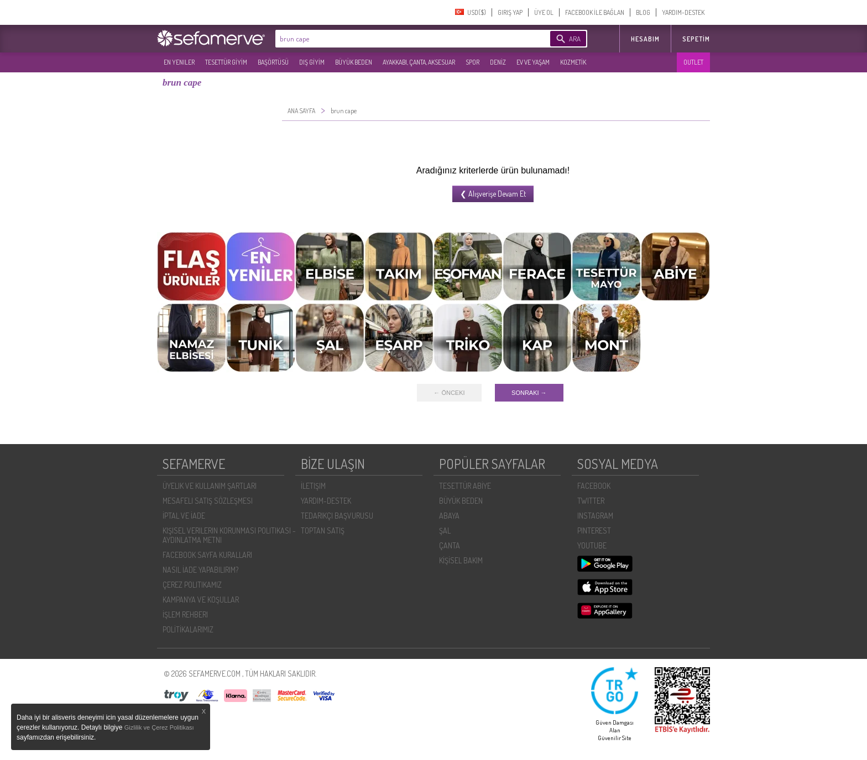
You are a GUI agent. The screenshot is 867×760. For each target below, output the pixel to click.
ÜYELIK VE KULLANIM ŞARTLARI (210, 485)
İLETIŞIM (313, 485)
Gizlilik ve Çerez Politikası (159, 727)
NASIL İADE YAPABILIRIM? (200, 569)
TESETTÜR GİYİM (226, 62)
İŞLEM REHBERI (185, 614)
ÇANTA (449, 545)
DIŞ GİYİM (312, 62)
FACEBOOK (593, 485)
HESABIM (645, 39)
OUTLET (693, 62)
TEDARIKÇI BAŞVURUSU (337, 515)
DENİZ (498, 62)
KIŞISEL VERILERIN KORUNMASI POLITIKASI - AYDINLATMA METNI (229, 535)
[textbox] (395, 39)
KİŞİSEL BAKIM (461, 560)
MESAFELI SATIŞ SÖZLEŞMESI (208, 500)
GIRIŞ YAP (510, 12)
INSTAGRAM (595, 515)
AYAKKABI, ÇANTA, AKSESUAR (419, 62)
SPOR (472, 62)
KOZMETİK (573, 62)
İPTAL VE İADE (184, 515)
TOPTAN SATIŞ (322, 530)
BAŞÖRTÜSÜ (273, 62)
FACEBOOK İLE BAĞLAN (594, 12)
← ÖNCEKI (448, 392)
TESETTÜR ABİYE (465, 485)
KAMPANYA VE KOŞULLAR (201, 599)
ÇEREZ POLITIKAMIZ (192, 584)
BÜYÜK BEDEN (353, 62)
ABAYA (449, 515)
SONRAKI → (529, 392)
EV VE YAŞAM (533, 62)
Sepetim (696, 39)
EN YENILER (179, 62)
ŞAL (445, 530)
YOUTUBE (592, 545)
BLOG (643, 12)
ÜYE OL (543, 12)
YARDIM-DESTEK (683, 12)
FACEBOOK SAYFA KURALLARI (207, 555)
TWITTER (590, 500)
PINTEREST (594, 530)
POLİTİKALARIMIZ (188, 629)
